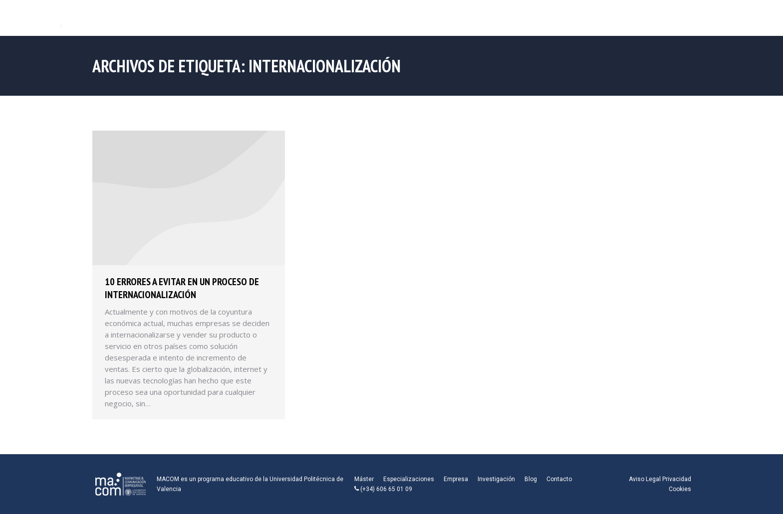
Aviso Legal (645, 479)
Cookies (680, 489)
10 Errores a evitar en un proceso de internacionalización (182, 288)
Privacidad (676, 479)
